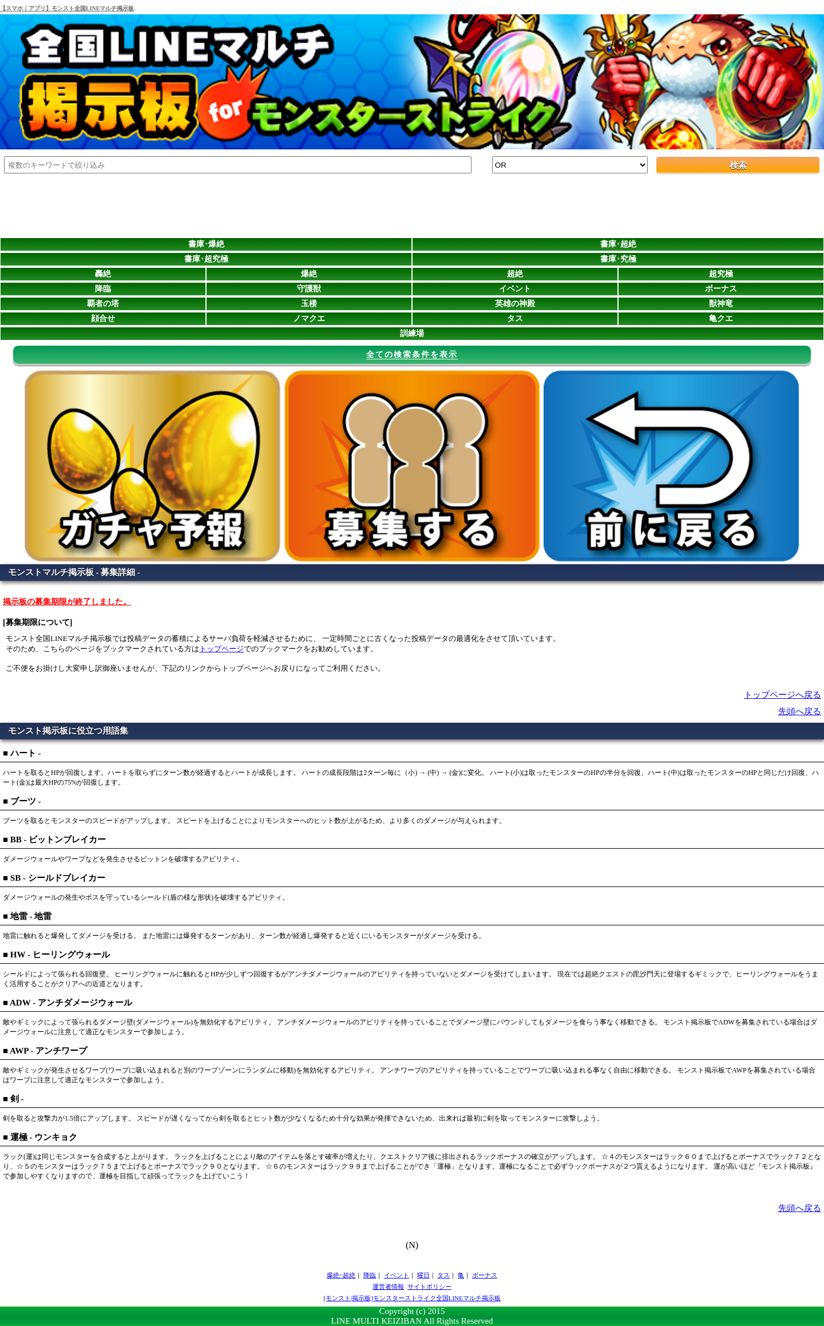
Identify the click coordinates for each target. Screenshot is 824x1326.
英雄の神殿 (515, 303)
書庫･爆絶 (206, 244)
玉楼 (309, 303)
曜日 (423, 1275)
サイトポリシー (429, 1286)
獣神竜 (721, 303)
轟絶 (103, 274)
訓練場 (412, 333)
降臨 (103, 288)
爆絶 (309, 274)
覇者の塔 (103, 303)
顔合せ (103, 318)
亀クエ (721, 318)
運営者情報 (388, 1286)
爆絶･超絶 (341, 1275)
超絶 (515, 274)
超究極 (721, 274)
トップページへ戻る (782, 694)
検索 (738, 165)
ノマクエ (309, 318)
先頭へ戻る (799, 711)
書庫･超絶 (618, 244)
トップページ (221, 648)
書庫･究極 (618, 259)
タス (515, 318)
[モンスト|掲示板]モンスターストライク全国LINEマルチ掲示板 (412, 1298)
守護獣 (309, 288)
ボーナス (721, 288)
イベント (515, 288)
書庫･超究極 (206, 259)
